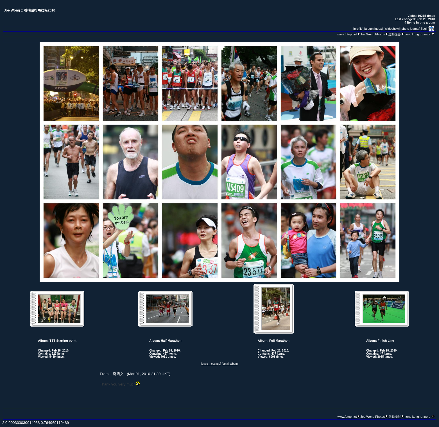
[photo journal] (410, 28)
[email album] (230, 363)
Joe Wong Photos (373, 34)
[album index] (373, 28)
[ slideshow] (392, 28)
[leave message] (210, 363)
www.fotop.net (347, 34)
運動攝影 (394, 34)
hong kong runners (417, 34)
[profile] (358, 28)
